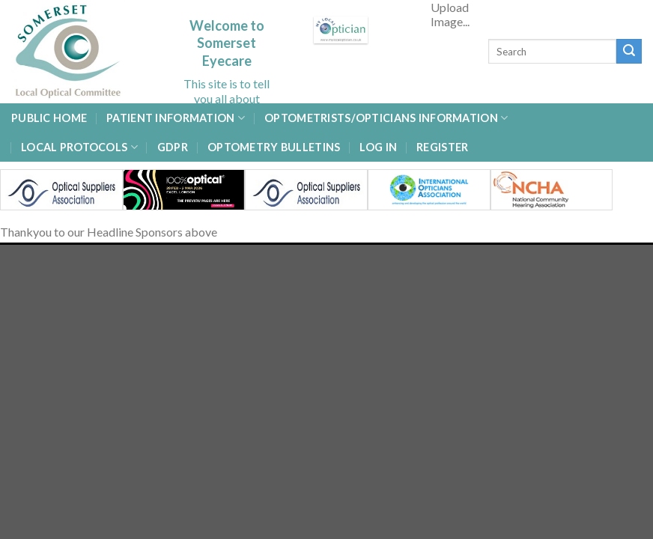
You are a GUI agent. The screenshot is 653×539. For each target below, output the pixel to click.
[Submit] (629, 51)
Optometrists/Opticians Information (386, 118)
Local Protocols (79, 147)
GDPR (172, 147)
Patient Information (175, 118)
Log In (378, 147)
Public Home (49, 118)
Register (442, 147)
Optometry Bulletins (273, 147)
